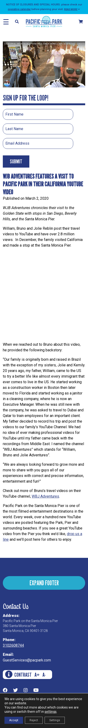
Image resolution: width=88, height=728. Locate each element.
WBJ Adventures (45, 496)
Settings (54, 720)
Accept (13, 720)
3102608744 (13, 645)
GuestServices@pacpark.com (27, 660)
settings (51, 711)
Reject (34, 720)
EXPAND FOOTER (44, 583)
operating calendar (19, 9)
